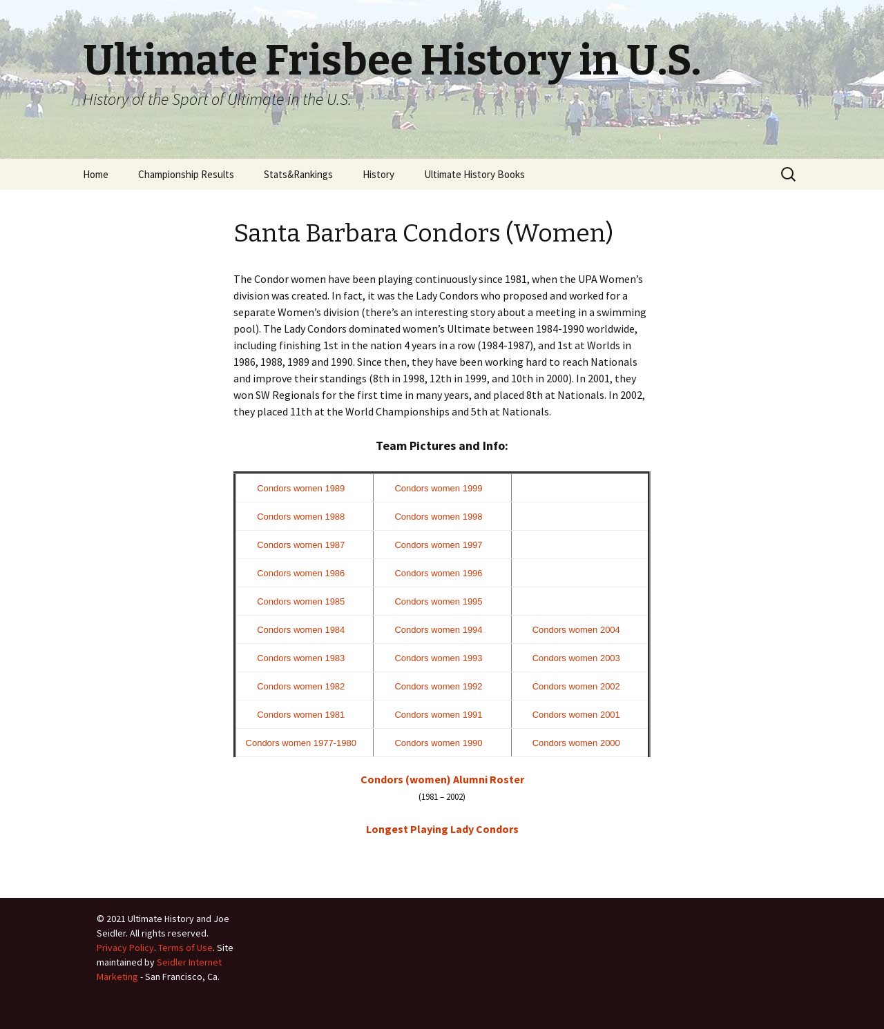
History (378, 174)
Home (95, 174)
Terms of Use (185, 947)
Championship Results (186, 174)
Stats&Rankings (298, 174)
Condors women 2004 (576, 630)
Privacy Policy (125, 947)
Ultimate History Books (474, 174)
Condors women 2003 (576, 658)
